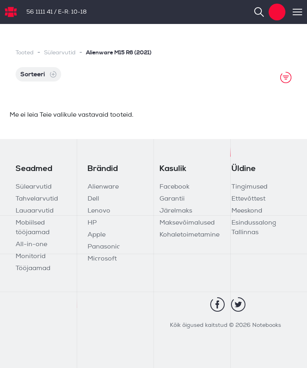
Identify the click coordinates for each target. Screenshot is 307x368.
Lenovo (99, 211)
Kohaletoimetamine (189, 235)
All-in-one (31, 244)
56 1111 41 (39, 12)
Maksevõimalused (187, 223)
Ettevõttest (248, 199)
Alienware (103, 187)
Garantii (172, 199)
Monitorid (31, 256)
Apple (97, 235)
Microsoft (102, 259)
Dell (93, 199)
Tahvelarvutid (37, 199)
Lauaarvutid (35, 211)
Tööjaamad (33, 268)
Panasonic (104, 247)
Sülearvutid (60, 53)
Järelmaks (175, 211)
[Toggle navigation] (293, 12)
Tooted (25, 53)
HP (92, 223)
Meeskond (246, 211)
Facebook (174, 187)
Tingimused (249, 187)
